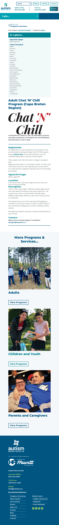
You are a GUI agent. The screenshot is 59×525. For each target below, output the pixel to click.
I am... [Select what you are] (5, 16)
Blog (36, 3)
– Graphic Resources (40, 499)
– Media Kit (36, 502)
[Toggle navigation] (53, 16)
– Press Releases (38, 504)
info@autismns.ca (15, 489)
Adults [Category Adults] (43, 30)
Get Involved (15, 502)
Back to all (18, 25)
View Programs (19, 303)
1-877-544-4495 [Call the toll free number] (40, 10)
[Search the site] (24, 3)
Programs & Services (18, 496)
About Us (13, 507)
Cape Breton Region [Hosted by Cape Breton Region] (24, 30)
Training (44, 3)
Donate (54, 9)
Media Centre (37, 496)
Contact (54, 3)
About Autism (15, 499)
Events (12, 504)
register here (18, 154)
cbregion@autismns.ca (16, 222)
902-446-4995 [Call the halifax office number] (20, 10)
